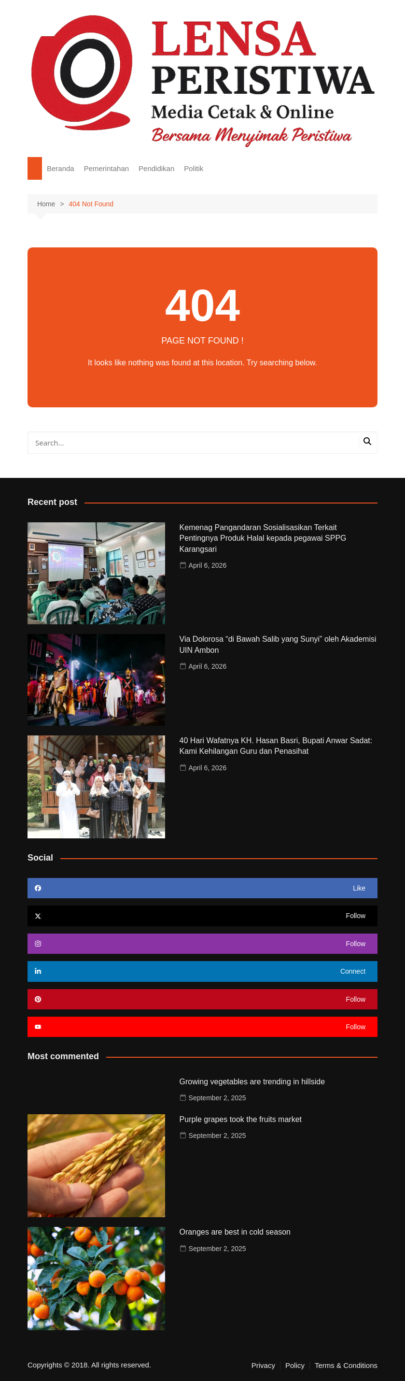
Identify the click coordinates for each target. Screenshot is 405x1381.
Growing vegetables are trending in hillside (252, 1082)
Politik (193, 168)
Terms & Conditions (346, 1365)
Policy (295, 1365)
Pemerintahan (106, 168)
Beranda (60, 168)
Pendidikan (156, 168)
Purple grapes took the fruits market (241, 1119)
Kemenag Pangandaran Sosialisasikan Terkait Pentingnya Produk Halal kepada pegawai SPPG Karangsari (263, 538)
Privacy (263, 1365)
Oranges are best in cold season (235, 1232)
